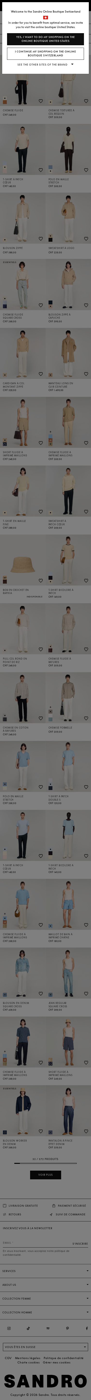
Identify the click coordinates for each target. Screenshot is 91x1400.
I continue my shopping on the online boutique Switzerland (45, 53)
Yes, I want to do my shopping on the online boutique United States (45, 39)
